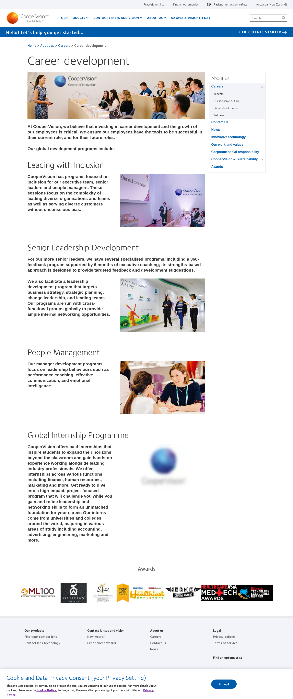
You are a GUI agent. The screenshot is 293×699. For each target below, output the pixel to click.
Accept (224, 684)
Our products (34, 630)
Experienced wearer (101, 642)
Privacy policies (224, 636)
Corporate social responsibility (235, 152)
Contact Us (219, 122)
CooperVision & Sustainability (234, 159)
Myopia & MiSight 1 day (191, 17)
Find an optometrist (185, 4)
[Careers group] (262, 87)
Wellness (218, 114)
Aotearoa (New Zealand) (271, 4)
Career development (226, 107)
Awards (217, 166)
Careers (64, 45)
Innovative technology (228, 137)
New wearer (96, 636)
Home (31, 45)
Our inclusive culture (226, 100)
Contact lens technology (42, 642)
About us (155, 17)
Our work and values (227, 144)
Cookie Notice (46, 690)
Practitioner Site (154, 4)
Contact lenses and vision (106, 630)
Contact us (158, 642)
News (215, 129)
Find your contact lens (40, 636)
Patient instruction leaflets (230, 4)
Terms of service (225, 642)
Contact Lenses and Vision (116, 17)
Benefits (218, 93)
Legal (217, 630)
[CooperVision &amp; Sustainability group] (262, 160)
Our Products (73, 17)
